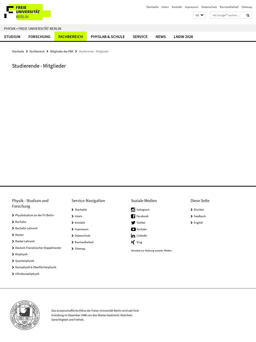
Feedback (200, 216)
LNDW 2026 (183, 36)
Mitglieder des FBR (61, 51)
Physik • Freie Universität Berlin (32, 28)
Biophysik (21, 254)
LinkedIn (142, 235)
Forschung (39, 36)
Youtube (142, 229)
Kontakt (177, 7)
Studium (12, 36)
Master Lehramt (25, 241)
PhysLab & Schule (108, 36)
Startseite (152, 7)
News (161, 36)
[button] (199, 15)
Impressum (191, 7)
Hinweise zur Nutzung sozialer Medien (151, 250)
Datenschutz (209, 7)
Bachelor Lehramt (26, 228)
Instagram (143, 209)
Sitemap (247, 7)
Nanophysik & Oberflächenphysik (35, 267)
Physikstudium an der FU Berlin (34, 215)
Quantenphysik (24, 261)
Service (140, 36)
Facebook (142, 216)
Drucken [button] (199, 209)
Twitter (141, 222)
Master (19, 235)
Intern (165, 7)
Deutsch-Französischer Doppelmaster (38, 248)
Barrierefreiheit (229, 7)
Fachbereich (70, 36)
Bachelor (20, 222)
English (198, 222)
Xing (139, 242)
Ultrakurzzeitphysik (27, 274)
